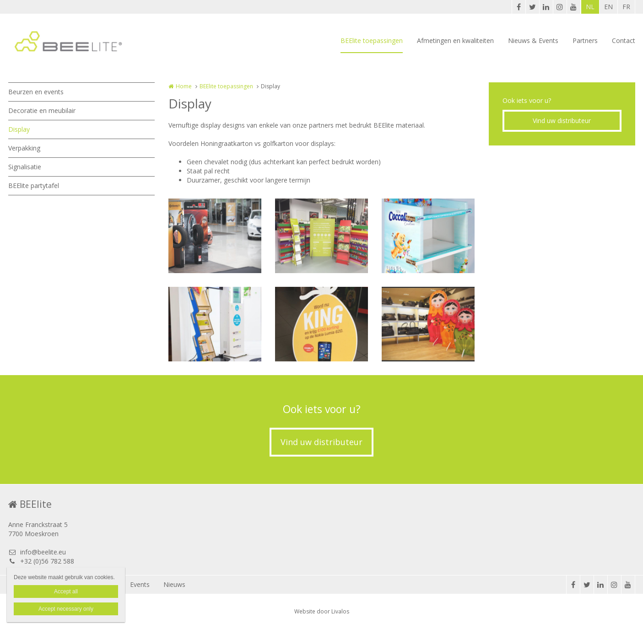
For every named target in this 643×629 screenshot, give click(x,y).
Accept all (66, 591)
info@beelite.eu (37, 552)
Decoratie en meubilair (42, 110)
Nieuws (174, 584)
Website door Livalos (321, 611)
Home (184, 86)
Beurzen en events (36, 91)
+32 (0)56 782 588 (41, 561)
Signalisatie (24, 166)
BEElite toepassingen (371, 40)
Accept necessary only (65, 609)
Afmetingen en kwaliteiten (455, 40)
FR (626, 6)
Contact (623, 40)
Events (140, 584)
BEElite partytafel (33, 185)
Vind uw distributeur (562, 120)
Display (19, 129)
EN (608, 6)
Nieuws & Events (533, 40)
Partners (585, 40)
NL (590, 6)
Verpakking (24, 148)
